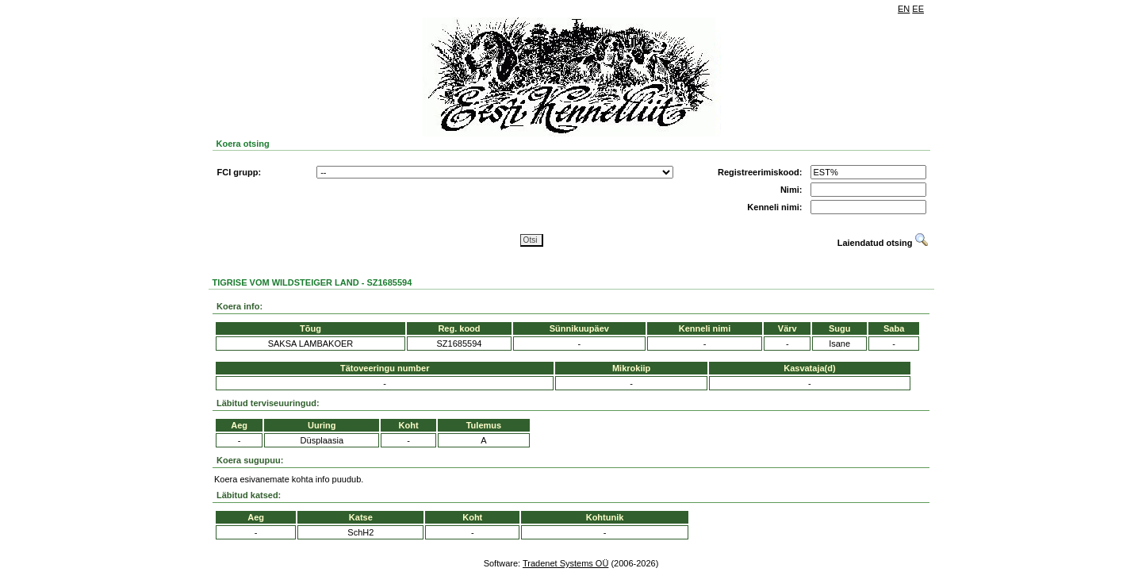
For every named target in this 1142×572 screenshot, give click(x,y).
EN (904, 8)
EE (918, 8)
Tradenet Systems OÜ (565, 563)
